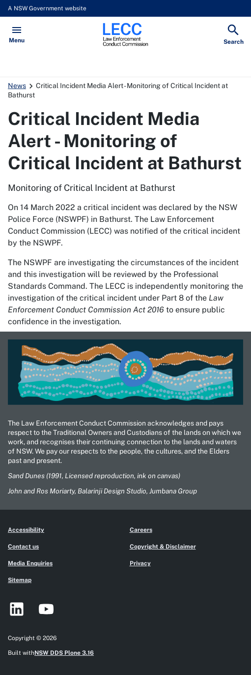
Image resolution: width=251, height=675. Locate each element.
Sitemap (19, 580)
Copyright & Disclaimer (163, 546)
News (17, 86)
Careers (141, 529)
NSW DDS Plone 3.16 (64, 652)
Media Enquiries (30, 563)
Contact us (23, 546)
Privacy (140, 563)
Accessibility (26, 529)
